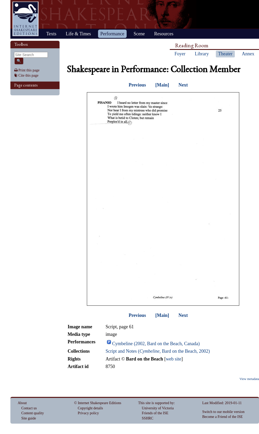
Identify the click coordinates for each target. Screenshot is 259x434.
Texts (51, 33)
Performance (112, 33)
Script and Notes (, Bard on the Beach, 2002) (158, 351)
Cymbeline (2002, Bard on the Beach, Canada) (156, 343)
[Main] (162, 85)
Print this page (29, 70)
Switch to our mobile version (223, 412)
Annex (248, 53)
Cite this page (28, 75)
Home (25, 19)
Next (183, 85)
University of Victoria (158, 408)
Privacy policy (88, 413)
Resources (163, 33)
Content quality (32, 413)
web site (173, 359)
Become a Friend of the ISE (222, 417)
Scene (139, 33)
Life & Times (78, 33)
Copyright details (90, 408)
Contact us (29, 408)
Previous (137, 85)
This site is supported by (156, 403)
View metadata (249, 379)
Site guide (28, 418)
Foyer (179, 53)
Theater (225, 53)
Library (202, 53)
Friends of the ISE (155, 413)
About (22, 403)
